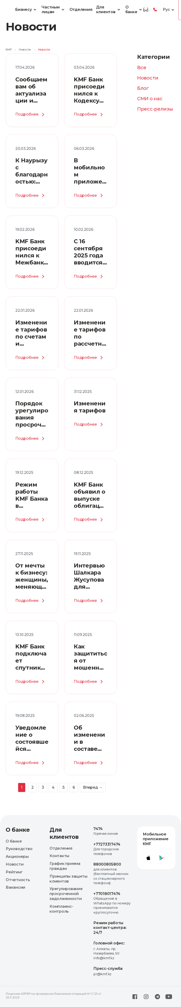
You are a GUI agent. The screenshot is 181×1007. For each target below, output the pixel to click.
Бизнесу (26, 9)
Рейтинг (14, 872)
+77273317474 (106, 844)
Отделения (81, 9)
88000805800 (107, 864)
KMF (9, 49)
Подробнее (30, 114)
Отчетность (18, 880)
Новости (25, 49)
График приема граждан (64, 866)
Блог (143, 88)
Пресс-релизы (155, 109)
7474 (98, 829)
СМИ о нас (149, 98)
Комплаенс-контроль (61, 909)
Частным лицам (53, 9)
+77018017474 (106, 893)
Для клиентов (109, 9)
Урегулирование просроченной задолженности (66, 894)
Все (141, 67)
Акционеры (17, 856)
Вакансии (15, 887)
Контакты (59, 856)
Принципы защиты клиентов (68, 878)
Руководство (19, 849)
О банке (134, 9)
